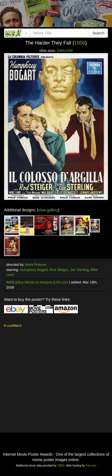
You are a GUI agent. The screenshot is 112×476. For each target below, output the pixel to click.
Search (98, 33)
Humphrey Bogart (34, 270)
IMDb (10, 282)
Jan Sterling (79, 270)
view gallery (48, 210)
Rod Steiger (59, 270)
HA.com (62, 282)
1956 (79, 43)
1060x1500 (65, 51)
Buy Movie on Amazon (35, 282)
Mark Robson (35, 265)
